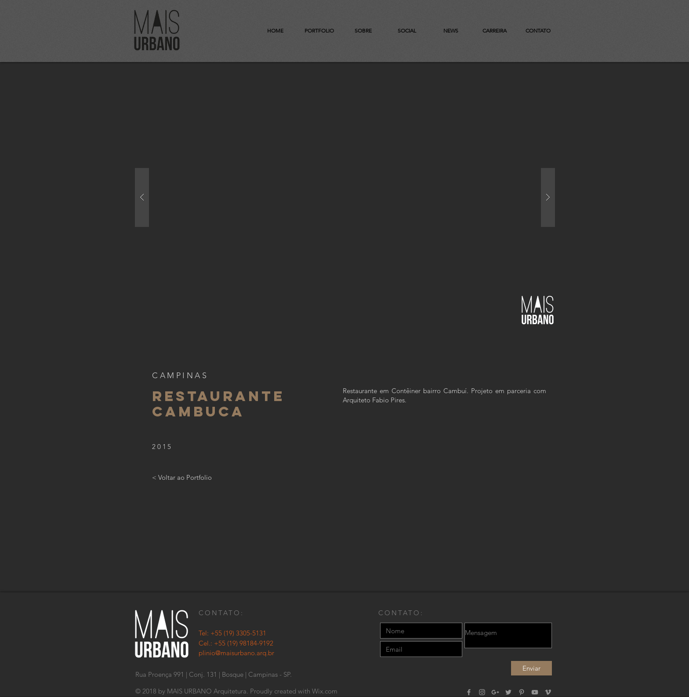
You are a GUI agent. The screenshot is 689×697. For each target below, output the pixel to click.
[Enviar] (531, 668)
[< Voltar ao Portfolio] (182, 477)
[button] (345, 197)
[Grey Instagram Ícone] (482, 692)
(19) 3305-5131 (245, 633)
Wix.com (324, 691)
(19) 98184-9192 (250, 643)
